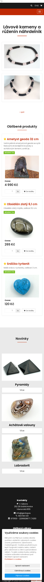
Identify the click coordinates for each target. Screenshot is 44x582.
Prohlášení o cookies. (13, 559)
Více (22, 390)
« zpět (22, 112)
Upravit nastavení (22, 565)
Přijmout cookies (22, 575)
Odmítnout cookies (23, 570)
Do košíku (29, 191)
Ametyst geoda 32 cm (23, 139)
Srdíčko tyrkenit (18, 264)
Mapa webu (36, 580)
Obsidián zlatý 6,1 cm (22, 204)
